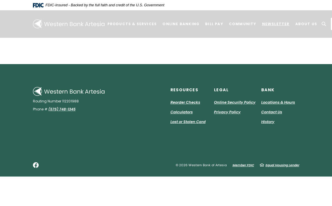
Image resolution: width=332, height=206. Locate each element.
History (267, 121)
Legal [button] (221, 90)
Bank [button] (268, 90)
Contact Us (271, 112)
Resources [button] (184, 90)
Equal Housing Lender (282, 165)
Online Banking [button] (180, 23)
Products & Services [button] (132, 23)
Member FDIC (243, 165)
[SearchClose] (324, 23)
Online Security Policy (235, 102)
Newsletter (276, 23)
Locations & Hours (278, 102)
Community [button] (242, 23)
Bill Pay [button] (214, 23)
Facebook (36, 165)
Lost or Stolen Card (188, 121)
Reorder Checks (185, 102)
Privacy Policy (227, 112)
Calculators (181, 112)
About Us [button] (306, 23)
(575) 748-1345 (62, 109)
